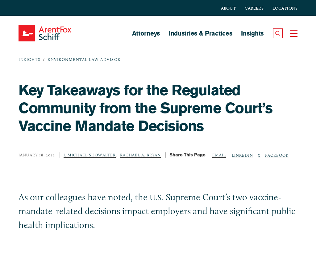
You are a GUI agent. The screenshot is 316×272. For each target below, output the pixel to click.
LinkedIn (242, 155)
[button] (278, 33)
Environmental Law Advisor (84, 59)
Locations (284, 8)
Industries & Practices (200, 33)
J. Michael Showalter (90, 154)
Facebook (277, 155)
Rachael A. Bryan (140, 154)
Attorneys (146, 33)
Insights (252, 33)
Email (219, 154)
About (228, 8)
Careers (254, 8)
